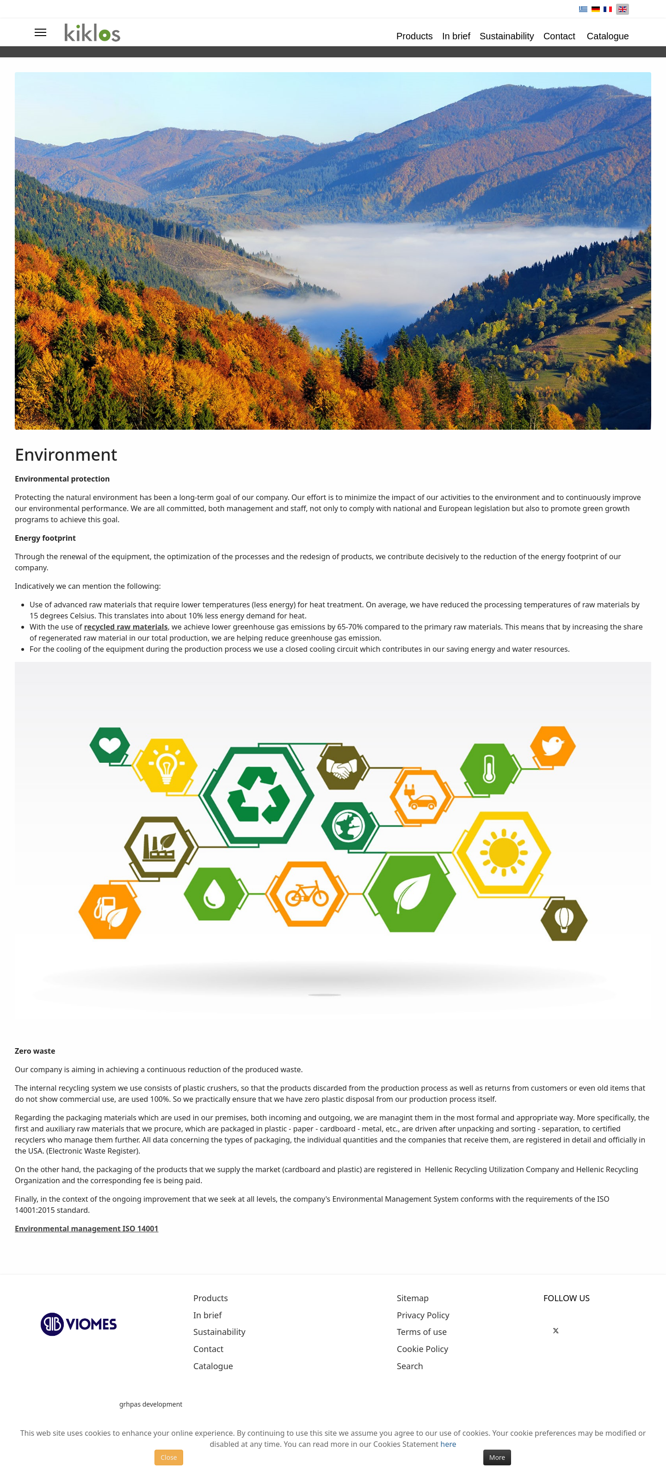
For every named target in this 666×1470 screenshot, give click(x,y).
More (497, 1457)
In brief (456, 36)
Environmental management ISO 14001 (87, 1228)
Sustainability (507, 36)
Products (414, 36)
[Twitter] (556, 1329)
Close (168, 1457)
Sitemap (413, 1298)
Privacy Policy (423, 1315)
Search (410, 1366)
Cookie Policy (422, 1349)
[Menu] (40, 32)
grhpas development (150, 1404)
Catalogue (608, 36)
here (448, 1444)
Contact (559, 36)
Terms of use (422, 1332)
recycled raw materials (126, 627)
